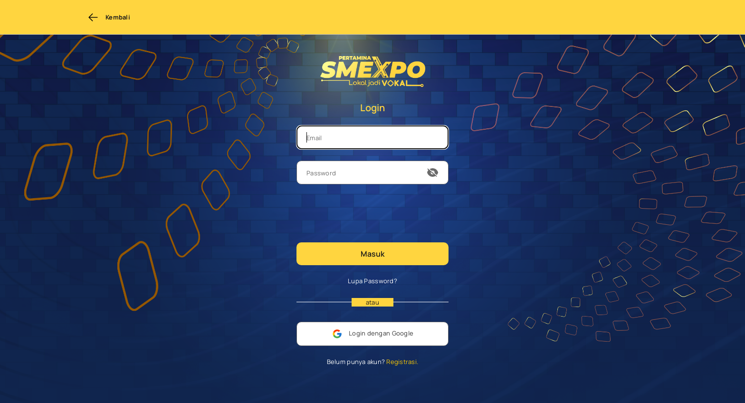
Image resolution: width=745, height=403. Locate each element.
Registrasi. (401, 361)
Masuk (372, 254)
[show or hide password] (432, 172)
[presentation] (368, 212)
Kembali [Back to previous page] (108, 17)
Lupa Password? (372, 281)
